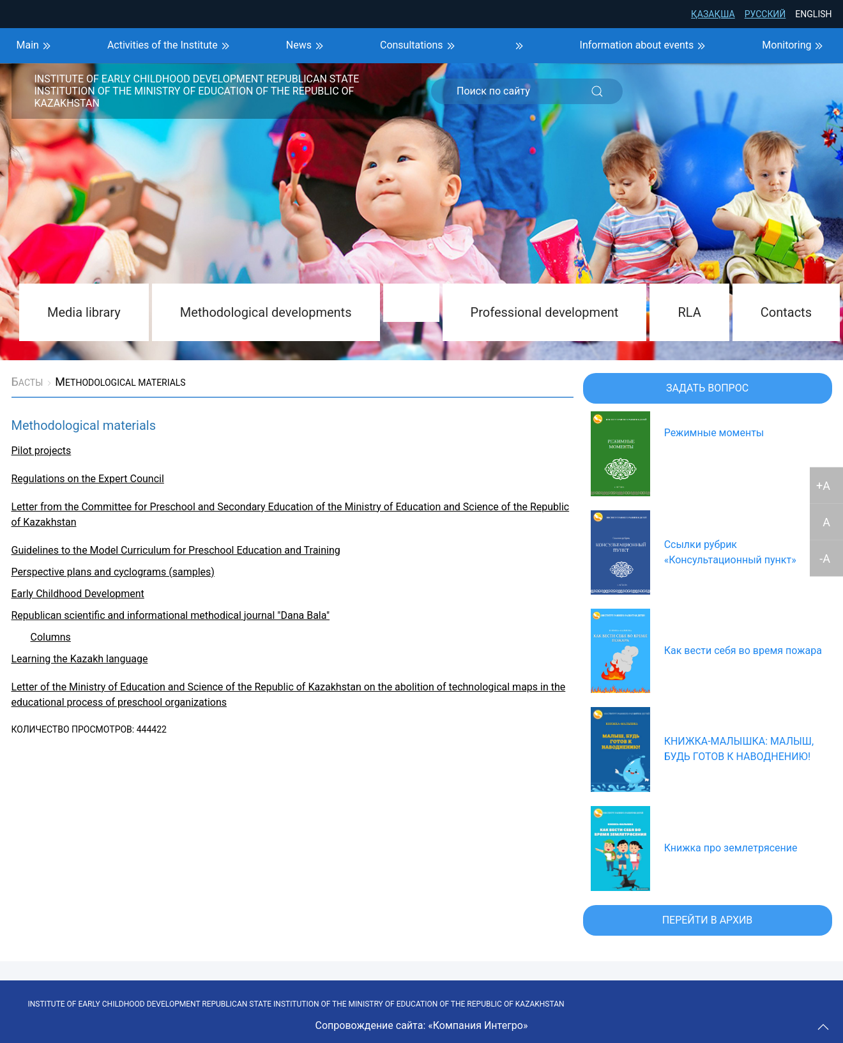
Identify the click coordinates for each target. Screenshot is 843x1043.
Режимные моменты (714, 433)
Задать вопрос (707, 388)
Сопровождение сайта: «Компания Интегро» (421, 1025)
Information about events (645, 46)
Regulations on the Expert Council (87, 479)
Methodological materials (120, 381)
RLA (689, 312)
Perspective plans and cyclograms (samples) (113, 572)
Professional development (545, 312)
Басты (27, 381)
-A (824, 558)
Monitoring (794, 46)
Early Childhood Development (77, 594)
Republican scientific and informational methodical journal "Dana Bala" (170, 615)
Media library (84, 312)
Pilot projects (41, 451)
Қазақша (713, 14)
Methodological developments (266, 312)
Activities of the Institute (170, 46)
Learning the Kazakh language (79, 659)
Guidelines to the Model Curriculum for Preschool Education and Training (175, 550)
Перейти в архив (707, 920)
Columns (51, 637)
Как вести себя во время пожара (743, 650)
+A (823, 485)
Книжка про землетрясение (731, 848)
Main (35, 46)
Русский (765, 14)
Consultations (419, 46)
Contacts (786, 312)
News (306, 46)
